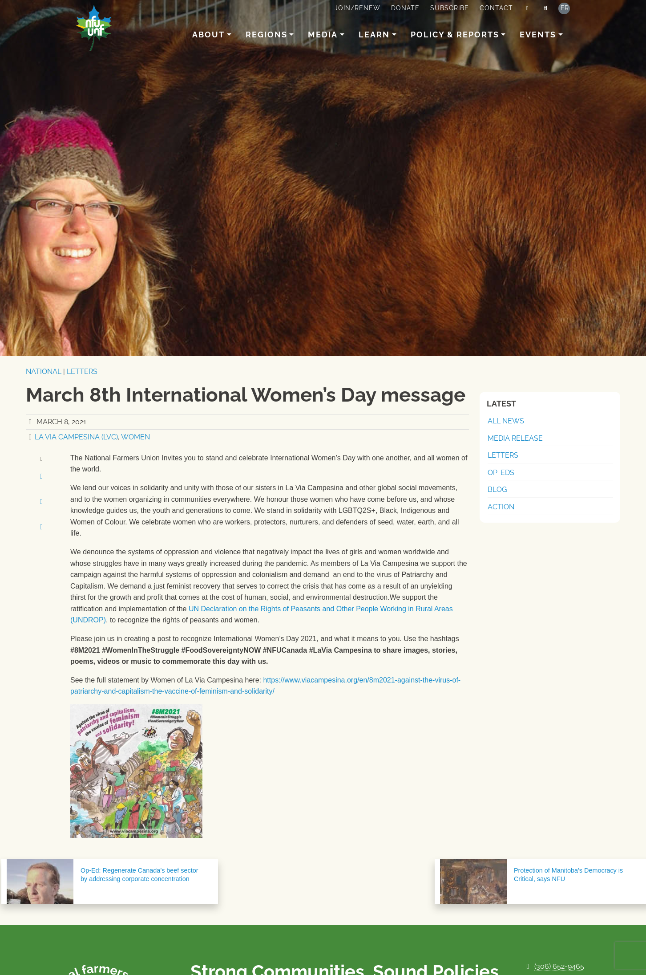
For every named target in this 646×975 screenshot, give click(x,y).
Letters (82, 371)
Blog (497, 489)
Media (323, 34)
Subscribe (449, 8)
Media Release (515, 438)
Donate (405, 8)
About (208, 34)
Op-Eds (501, 472)
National (43, 371)
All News (506, 421)
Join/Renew (357, 8)
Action (501, 507)
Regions (266, 34)
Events (538, 34)
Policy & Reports (455, 34)
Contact (496, 8)
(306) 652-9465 (559, 966)
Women (135, 437)
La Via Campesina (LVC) (76, 437)
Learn (374, 34)
